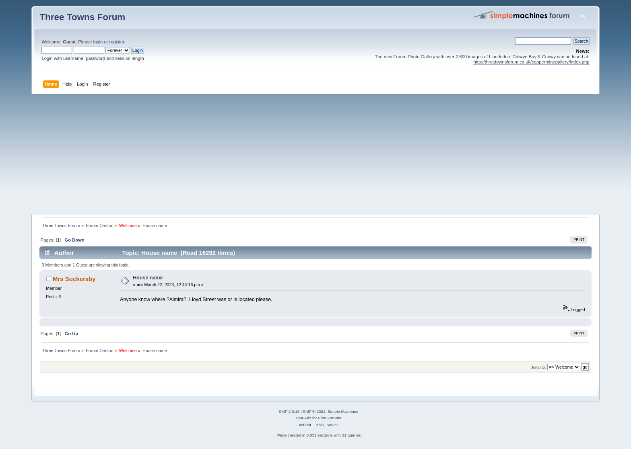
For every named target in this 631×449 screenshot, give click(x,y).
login (98, 41)
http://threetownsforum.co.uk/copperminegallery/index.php (531, 61)
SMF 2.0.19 (289, 411)
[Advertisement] (315, 154)
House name (148, 278)
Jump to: (538, 367)
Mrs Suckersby (74, 278)
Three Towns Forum (82, 17)
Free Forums (329, 418)
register (116, 41)
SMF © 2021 (314, 411)
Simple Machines (343, 411)
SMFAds (303, 418)
